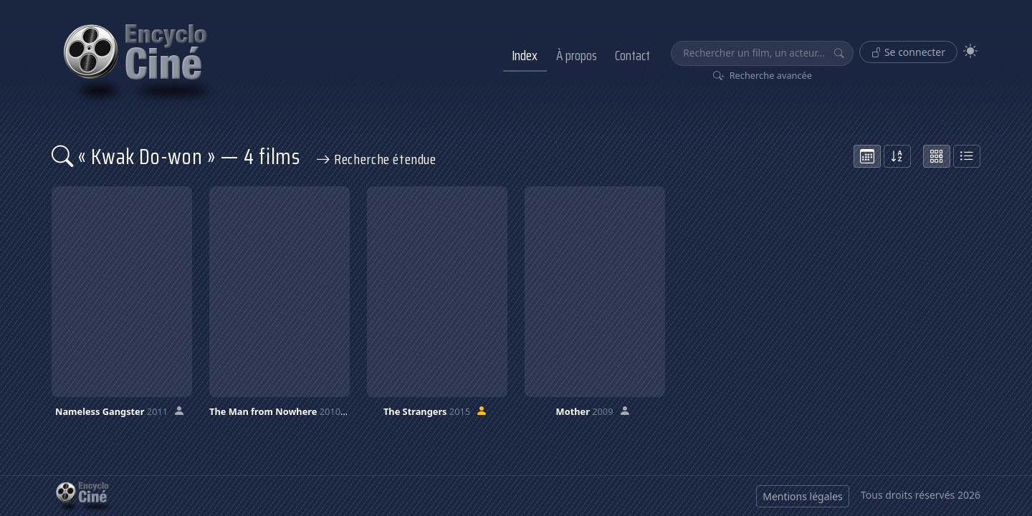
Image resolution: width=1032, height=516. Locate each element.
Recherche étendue (376, 159)
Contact (632, 55)
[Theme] (970, 51)
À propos (576, 55)
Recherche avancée (763, 75)
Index (525, 55)
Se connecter (908, 52)
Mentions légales (803, 496)
